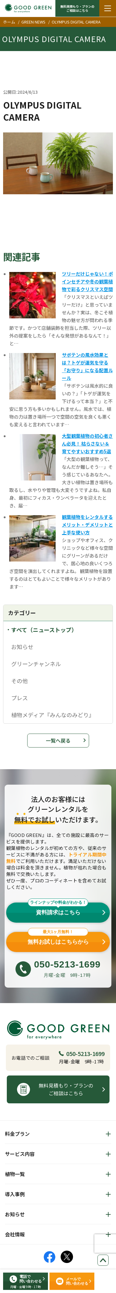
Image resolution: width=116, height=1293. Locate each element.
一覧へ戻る (58, 740)
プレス (19, 698)
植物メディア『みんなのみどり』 (52, 715)
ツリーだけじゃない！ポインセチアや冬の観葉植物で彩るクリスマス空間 (87, 281)
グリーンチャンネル (36, 664)
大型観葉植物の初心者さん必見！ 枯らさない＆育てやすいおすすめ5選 (87, 444)
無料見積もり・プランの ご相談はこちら (77, 8)
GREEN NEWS (33, 22)
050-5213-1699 (82, 1053)
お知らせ (22, 647)
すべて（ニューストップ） (44, 630)
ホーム (9, 22)
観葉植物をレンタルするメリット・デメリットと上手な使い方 (87, 525)
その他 (19, 681)
